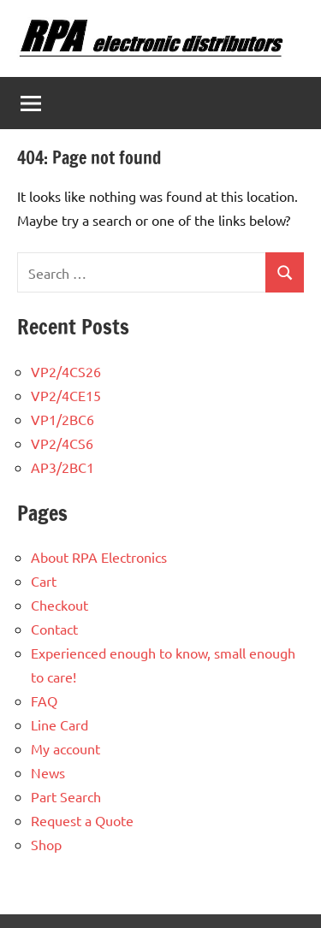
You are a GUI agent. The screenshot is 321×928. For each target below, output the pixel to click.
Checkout (59, 604)
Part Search (66, 796)
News (48, 772)
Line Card (59, 724)
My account (65, 748)
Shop (46, 844)
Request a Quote (82, 820)
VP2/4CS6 (62, 443)
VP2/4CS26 (66, 371)
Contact (54, 628)
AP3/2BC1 (62, 467)
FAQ (44, 700)
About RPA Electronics (99, 556)
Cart (43, 580)
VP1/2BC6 (62, 419)
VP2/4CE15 (66, 395)
